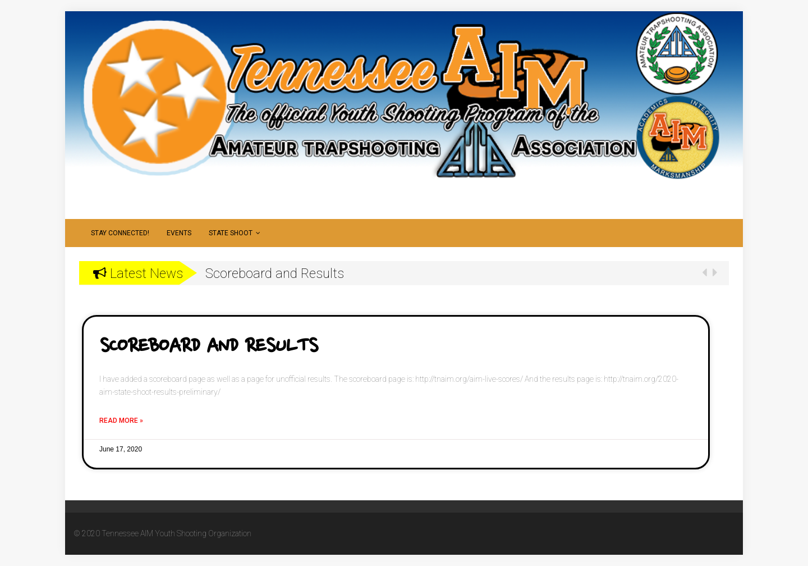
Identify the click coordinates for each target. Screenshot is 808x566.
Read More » (121, 420)
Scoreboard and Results (208, 346)
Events (179, 233)
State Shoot (234, 233)
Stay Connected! (120, 233)
